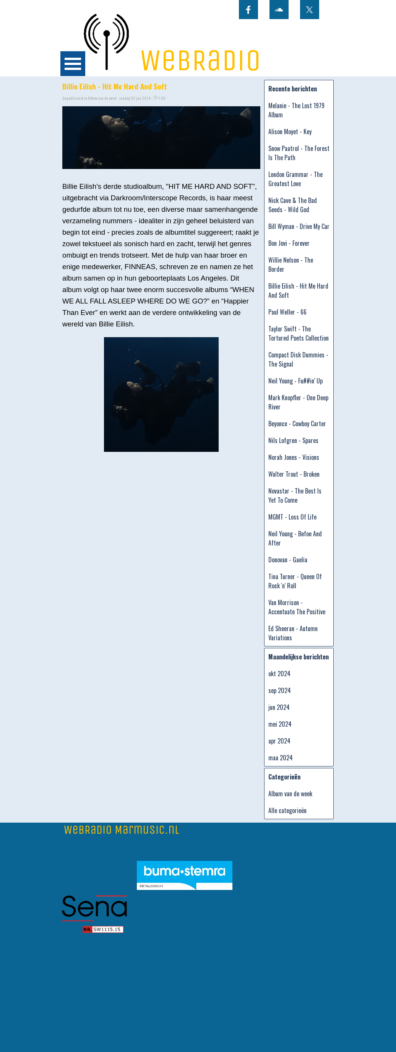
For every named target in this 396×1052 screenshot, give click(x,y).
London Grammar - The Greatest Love (295, 179)
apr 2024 (279, 740)
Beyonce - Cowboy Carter (297, 423)
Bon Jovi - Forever (289, 243)
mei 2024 (280, 724)
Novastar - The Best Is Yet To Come (294, 495)
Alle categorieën (287, 810)
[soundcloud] (279, 9)
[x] (309, 9)
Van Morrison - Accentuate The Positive (296, 607)
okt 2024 (279, 673)
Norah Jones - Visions (293, 457)
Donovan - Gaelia (287, 559)
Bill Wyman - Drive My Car (298, 226)
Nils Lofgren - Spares (293, 440)
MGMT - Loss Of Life (292, 516)
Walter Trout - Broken (294, 474)
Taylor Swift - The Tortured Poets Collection (298, 333)
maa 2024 (280, 757)
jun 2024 (279, 707)
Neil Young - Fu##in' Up (295, 380)
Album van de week (290, 793)
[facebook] (248, 9)
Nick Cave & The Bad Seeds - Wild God (292, 205)
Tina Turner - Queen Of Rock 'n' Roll (295, 581)
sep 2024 (279, 690)
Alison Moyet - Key (290, 131)
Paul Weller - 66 (287, 312)
